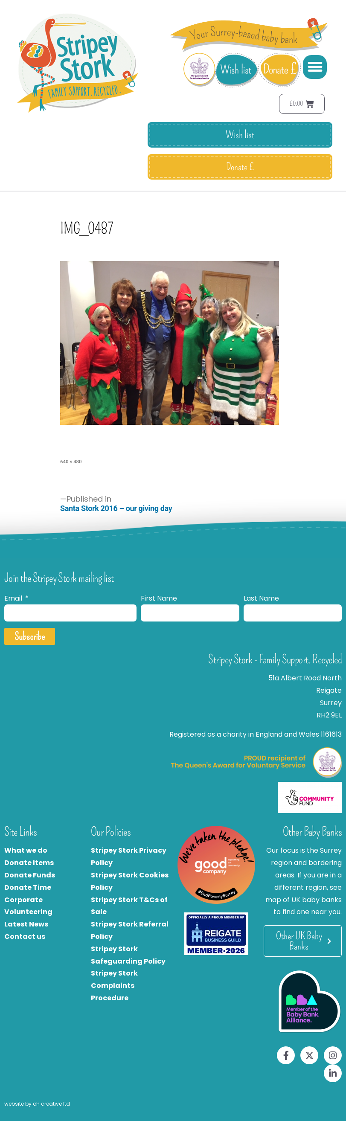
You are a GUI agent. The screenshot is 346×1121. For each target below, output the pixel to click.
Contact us (24, 936)
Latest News (26, 924)
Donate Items (29, 863)
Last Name (261, 598)
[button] (315, 67)
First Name (159, 598)
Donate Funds (29, 875)
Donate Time (27, 887)
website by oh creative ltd (37, 1103)
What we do (25, 850)
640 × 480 (70, 462)
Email (14, 598)
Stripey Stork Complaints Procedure (114, 985)
